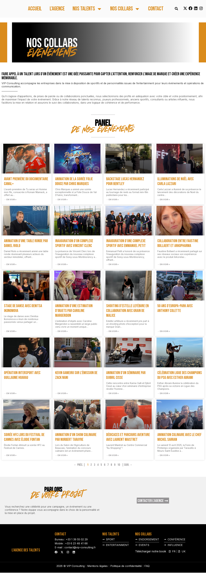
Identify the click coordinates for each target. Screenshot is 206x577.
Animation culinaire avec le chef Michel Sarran (179, 437)
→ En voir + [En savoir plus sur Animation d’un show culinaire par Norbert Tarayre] (61, 455)
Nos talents (87, 9)
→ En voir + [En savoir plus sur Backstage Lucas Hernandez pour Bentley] (112, 199)
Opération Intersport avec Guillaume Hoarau (22, 375)
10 (118, 465)
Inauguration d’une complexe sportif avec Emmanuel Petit (126, 243)
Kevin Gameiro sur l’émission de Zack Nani (76, 375)
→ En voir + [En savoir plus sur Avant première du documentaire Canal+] (10, 199)
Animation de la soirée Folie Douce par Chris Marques (74, 181)
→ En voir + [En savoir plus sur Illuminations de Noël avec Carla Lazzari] (163, 199)
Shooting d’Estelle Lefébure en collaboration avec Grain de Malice (127, 310)
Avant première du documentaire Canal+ (26, 181)
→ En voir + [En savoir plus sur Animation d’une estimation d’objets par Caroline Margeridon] (61, 331)
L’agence (57, 9)
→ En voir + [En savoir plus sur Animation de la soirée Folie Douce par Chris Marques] (61, 199)
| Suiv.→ (127, 465)
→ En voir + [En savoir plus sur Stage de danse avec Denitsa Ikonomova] (10, 331)
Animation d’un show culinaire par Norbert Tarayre (75, 437)
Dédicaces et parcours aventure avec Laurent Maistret (128, 437)
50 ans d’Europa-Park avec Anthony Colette (175, 308)
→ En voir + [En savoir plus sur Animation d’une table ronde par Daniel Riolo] (10, 264)
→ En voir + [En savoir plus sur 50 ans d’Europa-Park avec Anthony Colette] (163, 331)
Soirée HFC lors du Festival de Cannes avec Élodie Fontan (24, 437)
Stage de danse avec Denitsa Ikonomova (23, 308)
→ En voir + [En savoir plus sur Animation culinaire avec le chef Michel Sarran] (163, 455)
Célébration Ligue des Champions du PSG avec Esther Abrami (179, 375)
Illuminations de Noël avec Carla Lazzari (175, 181)
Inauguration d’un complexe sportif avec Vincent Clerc (74, 243)
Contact (155, 9)
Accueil (35, 9)
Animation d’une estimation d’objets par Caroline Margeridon (74, 310)
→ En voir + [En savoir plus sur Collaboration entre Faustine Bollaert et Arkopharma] (163, 264)
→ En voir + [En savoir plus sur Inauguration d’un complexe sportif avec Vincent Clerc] (61, 264)
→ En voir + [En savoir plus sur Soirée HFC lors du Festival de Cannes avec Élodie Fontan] (10, 455)
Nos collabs (125, 9)
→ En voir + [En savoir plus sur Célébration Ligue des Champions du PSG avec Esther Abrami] (163, 393)
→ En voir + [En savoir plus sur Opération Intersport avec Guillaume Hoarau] (10, 393)
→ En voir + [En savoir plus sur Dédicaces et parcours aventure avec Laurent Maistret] (112, 455)
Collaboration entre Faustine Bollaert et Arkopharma (177, 243)
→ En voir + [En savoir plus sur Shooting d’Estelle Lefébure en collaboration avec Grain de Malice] (112, 331)
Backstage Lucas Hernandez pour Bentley (125, 181)
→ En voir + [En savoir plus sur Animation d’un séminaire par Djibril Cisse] (112, 393)
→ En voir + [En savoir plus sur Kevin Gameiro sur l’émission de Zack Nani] (61, 393)
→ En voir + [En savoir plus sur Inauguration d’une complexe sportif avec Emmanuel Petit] (112, 264)
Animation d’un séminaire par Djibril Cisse (126, 375)
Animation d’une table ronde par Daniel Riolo (26, 243)
